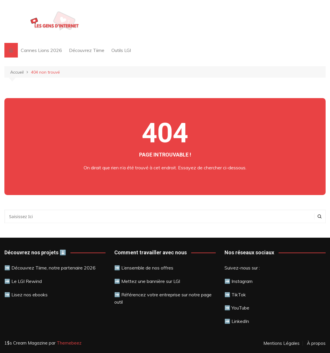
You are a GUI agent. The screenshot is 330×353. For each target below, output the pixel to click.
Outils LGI (121, 50)
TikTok (238, 295)
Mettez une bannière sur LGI (150, 281)
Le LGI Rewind (26, 281)
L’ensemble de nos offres (147, 268)
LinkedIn (240, 321)
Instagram (242, 281)
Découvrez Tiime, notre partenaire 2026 (53, 268)
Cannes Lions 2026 (41, 50)
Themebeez (69, 343)
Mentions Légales (281, 343)
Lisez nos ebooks (29, 295)
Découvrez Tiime (86, 50)
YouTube (239, 308)
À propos (316, 343)
